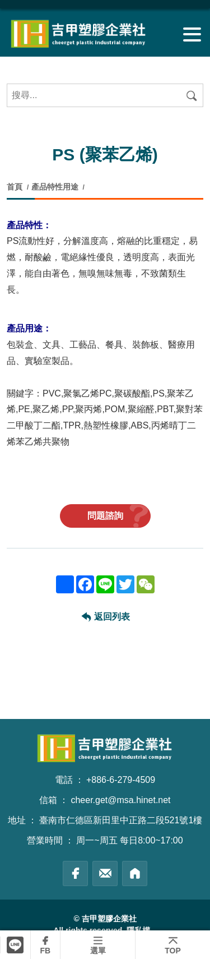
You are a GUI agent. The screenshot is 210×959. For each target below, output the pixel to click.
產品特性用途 (54, 186)
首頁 (16, 186)
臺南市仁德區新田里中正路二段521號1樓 (121, 820)
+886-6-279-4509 (120, 780)
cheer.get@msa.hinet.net (120, 800)
